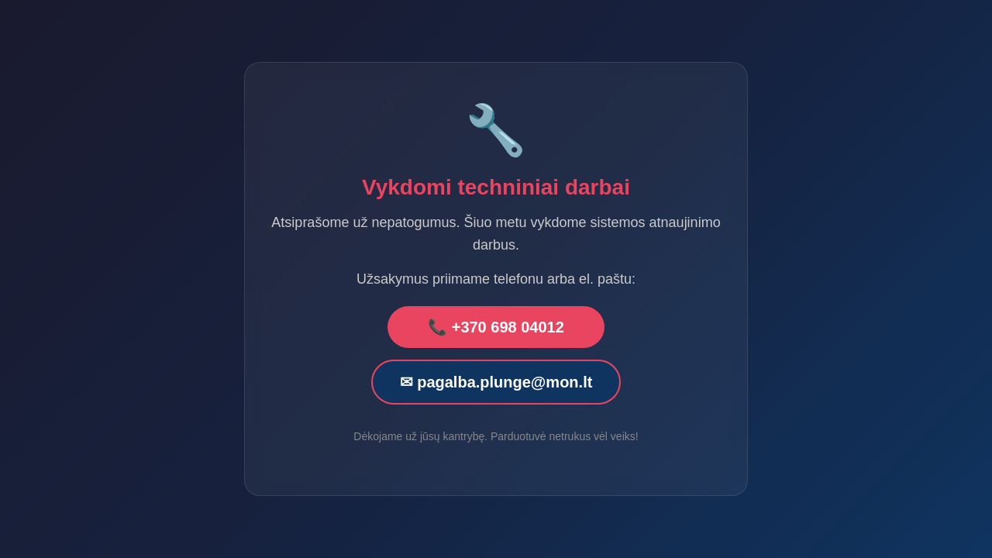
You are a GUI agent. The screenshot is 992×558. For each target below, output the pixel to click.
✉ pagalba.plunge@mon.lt (496, 382)
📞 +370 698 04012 (496, 327)
